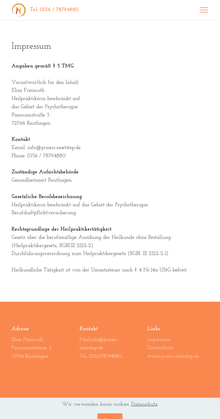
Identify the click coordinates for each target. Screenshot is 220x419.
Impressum (158, 344)
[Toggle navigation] (204, 10)
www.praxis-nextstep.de (173, 361)
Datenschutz (160, 352)
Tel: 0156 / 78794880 (54, 9)
